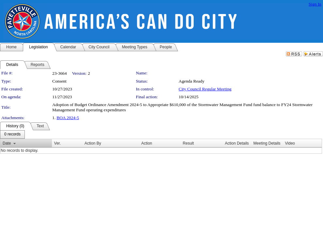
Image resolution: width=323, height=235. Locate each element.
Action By (93, 143)
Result (188, 143)
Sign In (315, 4)
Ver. (57, 143)
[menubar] (12, 134)
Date (7, 143)
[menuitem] (12, 134)
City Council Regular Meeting (205, 88)
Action (146, 143)
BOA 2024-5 (68, 117)
